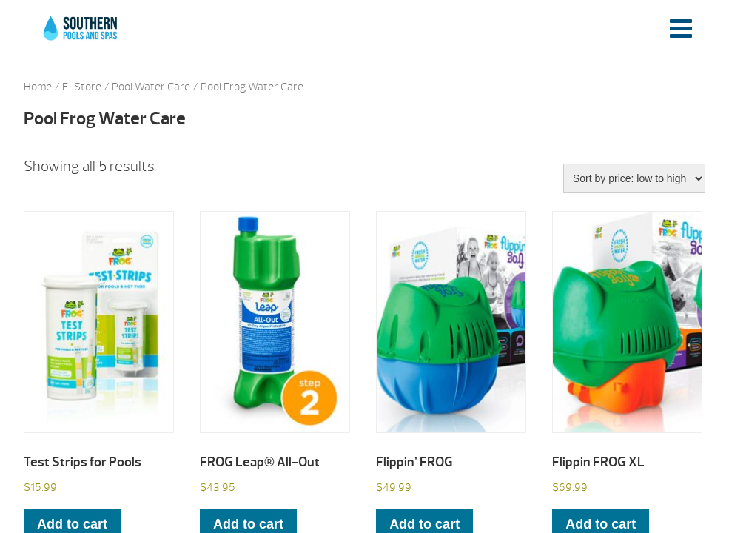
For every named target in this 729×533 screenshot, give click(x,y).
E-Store (81, 87)
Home (38, 87)
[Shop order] (634, 178)
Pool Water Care (151, 87)
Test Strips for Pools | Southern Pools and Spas (81, 36)
